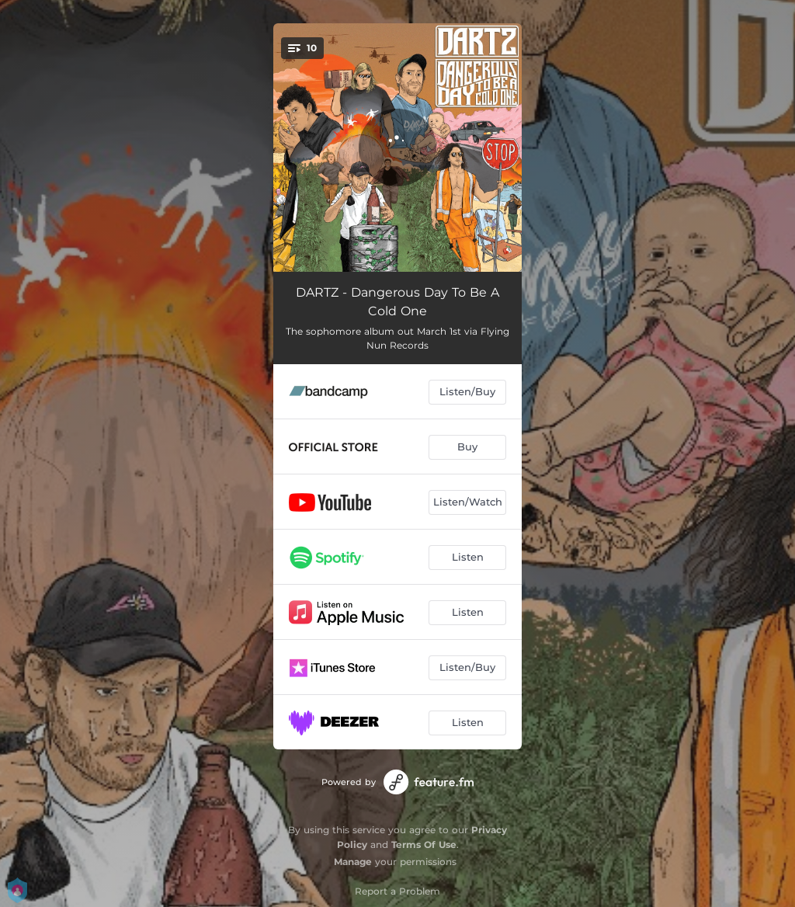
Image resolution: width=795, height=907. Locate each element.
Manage (353, 861)
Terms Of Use (424, 844)
